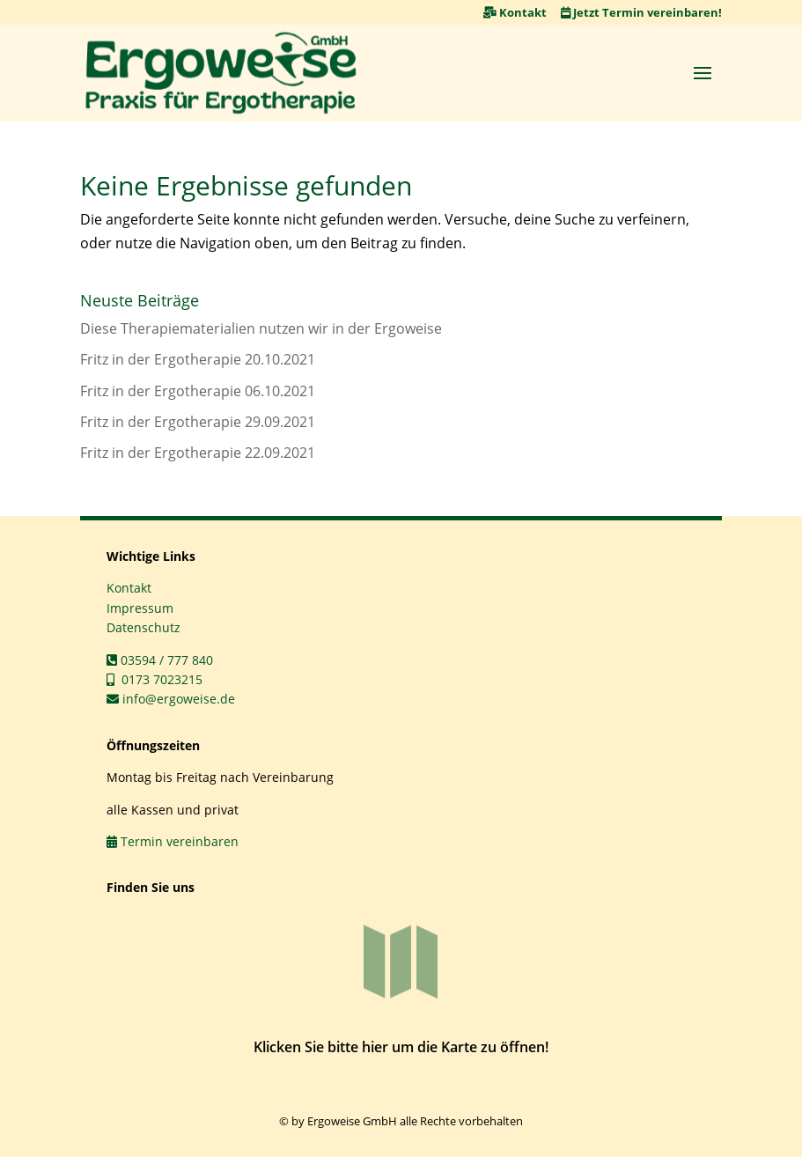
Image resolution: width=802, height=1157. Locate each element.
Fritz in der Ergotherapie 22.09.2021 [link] (197, 452)
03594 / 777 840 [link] (160, 660)
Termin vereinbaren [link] (173, 841)
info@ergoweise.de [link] (171, 698)
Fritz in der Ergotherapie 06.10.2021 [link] (197, 391)
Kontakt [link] (515, 12)
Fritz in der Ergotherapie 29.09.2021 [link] (197, 421)
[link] (221, 73)
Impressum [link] (140, 608)
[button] (702, 72)
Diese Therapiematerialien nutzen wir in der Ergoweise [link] (261, 328)
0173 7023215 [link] (154, 679)
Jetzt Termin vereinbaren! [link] (641, 12)
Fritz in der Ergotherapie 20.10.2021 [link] (197, 359)
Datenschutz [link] (143, 627)
